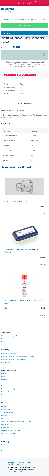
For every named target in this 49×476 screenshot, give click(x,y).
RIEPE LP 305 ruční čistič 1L (17, 201)
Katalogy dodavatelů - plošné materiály (13, 359)
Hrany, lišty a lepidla (7, 342)
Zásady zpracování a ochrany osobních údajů (16, 421)
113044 (42, 206)
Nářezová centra (6, 451)
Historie (3, 406)
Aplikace (4, 383)
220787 (42, 257)
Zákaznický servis (7, 448)
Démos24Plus (24, 25)
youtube (20, 464)
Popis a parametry (32, 104)
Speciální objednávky (8, 389)
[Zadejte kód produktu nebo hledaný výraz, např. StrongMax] (24, 18)
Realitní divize (5, 415)
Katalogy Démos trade (8, 353)
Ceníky (3, 374)
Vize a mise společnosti (8, 412)
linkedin (11, 464)
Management (5, 409)
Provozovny (5, 445)
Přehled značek (6, 427)
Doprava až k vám (7, 386)
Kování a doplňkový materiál (10, 336)
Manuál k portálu (6, 362)
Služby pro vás (6, 395)
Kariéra (3, 418)
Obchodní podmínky (7, 424)
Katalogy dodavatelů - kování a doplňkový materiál (17, 356)
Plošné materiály (6, 339)
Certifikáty (4, 380)
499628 (42, 308)
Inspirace (21, 462)
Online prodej (5, 392)
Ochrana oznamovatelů (8, 433)
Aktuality (11, 462)
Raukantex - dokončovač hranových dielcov (21, 250)
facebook (30, 462)
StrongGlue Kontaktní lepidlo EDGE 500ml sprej (24, 301)
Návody (3, 377)
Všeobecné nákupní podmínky (11, 430)
